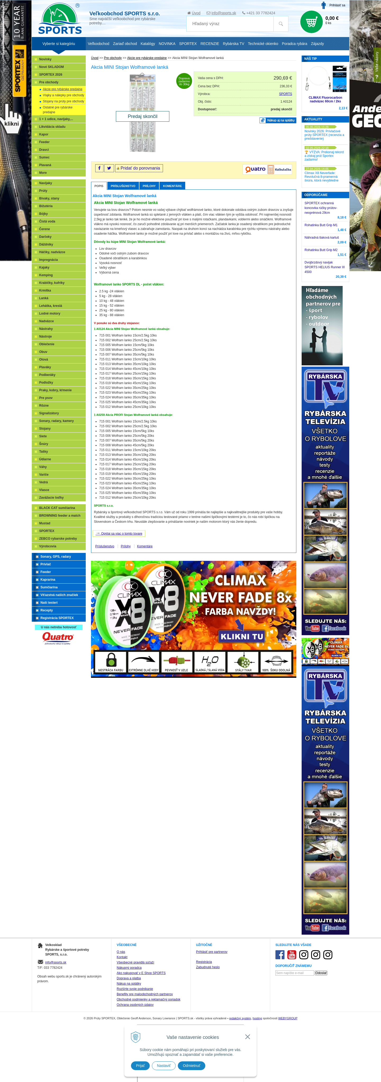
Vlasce (44, 490)
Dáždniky (46, 244)
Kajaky (44, 267)
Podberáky (47, 375)
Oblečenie (46, 344)
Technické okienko (263, 44)
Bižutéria (46, 206)
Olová (43, 359)
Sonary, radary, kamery (56, 421)
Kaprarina (47, 579)
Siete (43, 436)
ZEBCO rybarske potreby (58, 538)
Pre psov (46, 398)
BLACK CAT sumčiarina (57, 508)
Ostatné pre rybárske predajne (57, 110)
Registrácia (204, 962)
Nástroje (45, 336)
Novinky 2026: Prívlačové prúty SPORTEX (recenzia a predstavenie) (324, 134)
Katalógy (147, 44)
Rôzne (44, 405)
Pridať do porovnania (140, 168)
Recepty (46, 610)
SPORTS (285, 94)
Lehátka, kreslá (50, 306)
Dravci (44, 150)
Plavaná (45, 165)
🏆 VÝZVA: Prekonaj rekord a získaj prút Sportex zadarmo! (324, 155)
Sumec (44, 157)
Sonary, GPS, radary (55, 556)
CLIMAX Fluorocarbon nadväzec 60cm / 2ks (325, 99)
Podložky (46, 382)
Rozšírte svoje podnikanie (135, 989)
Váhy (43, 467)
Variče (43, 474)
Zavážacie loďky (51, 497)
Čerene (44, 229)
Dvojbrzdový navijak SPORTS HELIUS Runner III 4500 (325, 267)
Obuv (43, 352)
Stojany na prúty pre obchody (63, 101)
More (43, 173)
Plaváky (45, 367)
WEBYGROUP (287, 1018)
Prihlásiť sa (337, 5)
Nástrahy (46, 329)
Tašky (43, 451)
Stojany (45, 428)
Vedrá (43, 482)
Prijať (140, 1065)
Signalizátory (49, 413)
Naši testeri (49, 602)
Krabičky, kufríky (52, 283)
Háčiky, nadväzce (52, 252)
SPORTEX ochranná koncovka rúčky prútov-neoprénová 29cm (321, 208)
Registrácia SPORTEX (57, 618)
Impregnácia (48, 260)
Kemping (46, 275)
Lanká (43, 298)
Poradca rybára (294, 44)
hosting (257, 1018)
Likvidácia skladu (52, 127)
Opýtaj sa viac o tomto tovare (119, 533)
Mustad (44, 523)
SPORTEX (46, 531)
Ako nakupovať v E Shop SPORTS (141, 973)
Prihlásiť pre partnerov (212, 952)
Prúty (43, 191)
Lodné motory (49, 313)
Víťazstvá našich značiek (59, 595)
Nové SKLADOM (51, 67)
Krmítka (45, 290)
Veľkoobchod (98, 44)
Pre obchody (48, 82)
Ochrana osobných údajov (135, 1005)
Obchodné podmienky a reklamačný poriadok (148, 999)
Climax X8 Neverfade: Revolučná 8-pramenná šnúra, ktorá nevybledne (321, 176)
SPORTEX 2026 (50, 74)
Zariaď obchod (125, 44)
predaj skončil (281, 109)
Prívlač (45, 564)
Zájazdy (317, 44)
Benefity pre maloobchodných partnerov (145, 994)
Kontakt (122, 957)
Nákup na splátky (129, 983)
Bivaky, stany (49, 198)
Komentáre (172, 186)
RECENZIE (210, 44)
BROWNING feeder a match (59, 515)
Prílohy (149, 186)
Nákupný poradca (129, 968)
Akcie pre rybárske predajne (62, 89)
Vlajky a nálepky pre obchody (63, 95)
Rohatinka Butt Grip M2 (321, 250)
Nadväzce (46, 321)
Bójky (43, 214)
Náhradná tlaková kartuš (322, 237)
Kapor (43, 134)
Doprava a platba (129, 978)
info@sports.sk (223, 13)
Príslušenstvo (123, 186)
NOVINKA (167, 44)
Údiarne (45, 459)
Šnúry (43, 444)
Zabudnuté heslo (208, 967)
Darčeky (45, 237)
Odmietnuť (191, 1065)
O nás (121, 952)
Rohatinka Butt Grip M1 (321, 225)
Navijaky (45, 183)
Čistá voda (47, 221)
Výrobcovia (47, 546)
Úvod (196, 13)
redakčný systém (240, 1018)
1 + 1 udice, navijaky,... (56, 119)
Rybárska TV (233, 44)
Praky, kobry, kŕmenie (55, 390)
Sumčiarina (49, 587)
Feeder (44, 142)
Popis (98, 186)
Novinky (45, 59)
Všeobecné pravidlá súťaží (135, 962)
